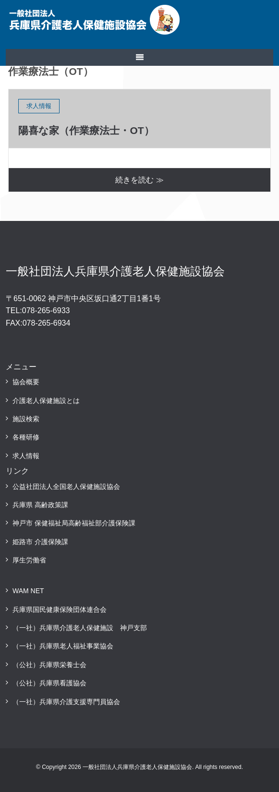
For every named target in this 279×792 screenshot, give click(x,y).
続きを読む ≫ (139, 180)
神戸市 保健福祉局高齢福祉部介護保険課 (73, 523)
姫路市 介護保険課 (40, 542)
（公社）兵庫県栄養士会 (49, 665)
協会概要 (25, 382)
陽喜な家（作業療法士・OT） (86, 130)
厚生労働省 (29, 560)
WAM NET (28, 591)
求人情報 (25, 456)
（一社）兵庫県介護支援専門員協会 (66, 702)
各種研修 (25, 437)
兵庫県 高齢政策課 (40, 505)
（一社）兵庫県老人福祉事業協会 (62, 646)
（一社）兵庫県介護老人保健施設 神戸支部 (79, 628)
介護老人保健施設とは (46, 400)
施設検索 (25, 419)
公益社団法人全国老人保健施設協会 (66, 486)
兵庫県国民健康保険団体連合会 (59, 609)
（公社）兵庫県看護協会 (49, 683)
